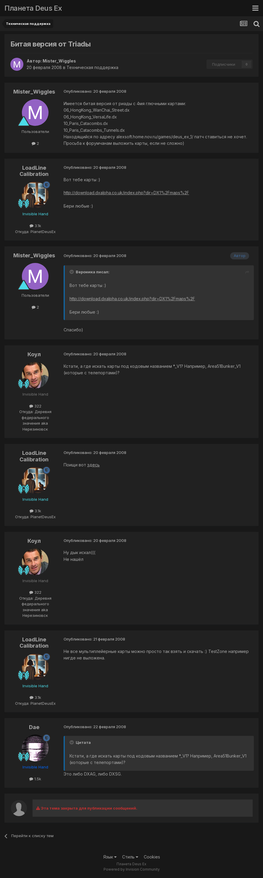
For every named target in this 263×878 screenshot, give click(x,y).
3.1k (35, 225)
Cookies (152, 856)
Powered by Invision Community (132, 869)
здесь (93, 464)
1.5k (35, 778)
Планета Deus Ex (33, 8)
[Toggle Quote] (72, 271)
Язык (110, 856)
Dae (34, 727)
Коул (34, 354)
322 (35, 406)
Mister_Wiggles (59, 60)
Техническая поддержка (92, 67)
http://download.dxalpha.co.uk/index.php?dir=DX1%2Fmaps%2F (126, 192)
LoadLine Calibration (34, 171)
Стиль (130, 856)
